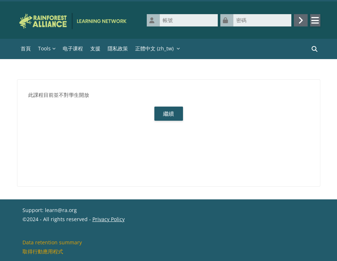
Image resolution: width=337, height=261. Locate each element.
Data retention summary (52, 242)
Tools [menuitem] (44, 48)
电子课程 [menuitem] (73, 48)
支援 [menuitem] (95, 48)
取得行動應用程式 (42, 251)
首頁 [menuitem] (26, 48)
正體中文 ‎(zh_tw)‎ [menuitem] (154, 48)
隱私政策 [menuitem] (118, 48)
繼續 (168, 113)
